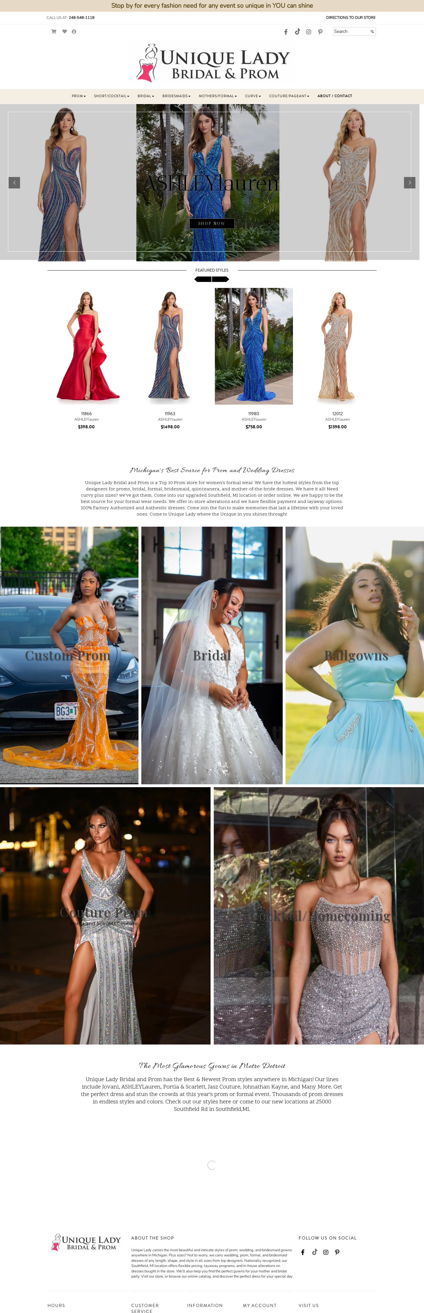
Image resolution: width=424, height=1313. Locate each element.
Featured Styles (211, 270)
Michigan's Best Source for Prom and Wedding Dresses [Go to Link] (212, 471)
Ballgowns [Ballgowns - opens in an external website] (356, 654)
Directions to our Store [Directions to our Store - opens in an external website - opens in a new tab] (350, 17)
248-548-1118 (81, 17)
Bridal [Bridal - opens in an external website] (212, 654)
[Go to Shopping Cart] (54, 31)
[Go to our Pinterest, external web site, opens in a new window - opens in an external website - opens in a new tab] (320, 32)
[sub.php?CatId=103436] (212, 182)
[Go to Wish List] (65, 31)
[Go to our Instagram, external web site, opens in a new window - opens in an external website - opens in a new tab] (308, 32)
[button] (78, 96)
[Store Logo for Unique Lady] (212, 63)
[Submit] (372, 31)
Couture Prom (104, 911)
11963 (170, 414)
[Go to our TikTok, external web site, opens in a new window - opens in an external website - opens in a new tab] (297, 31)
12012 (337, 414)
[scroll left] (202, 279)
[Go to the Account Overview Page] (74, 32)
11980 (253, 414)
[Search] (354, 31)
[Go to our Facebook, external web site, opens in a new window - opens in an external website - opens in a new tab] (286, 32)
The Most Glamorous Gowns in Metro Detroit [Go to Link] (212, 1066)
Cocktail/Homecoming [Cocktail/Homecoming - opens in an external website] (320, 915)
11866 (86, 414)
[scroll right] (220, 279)
